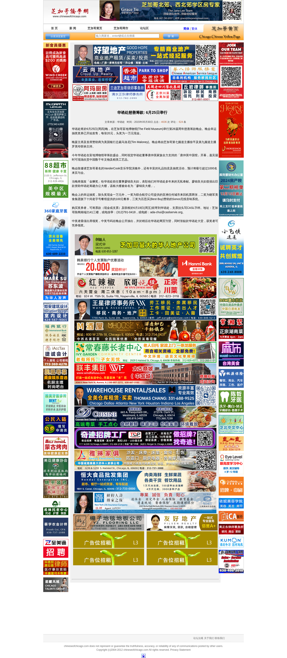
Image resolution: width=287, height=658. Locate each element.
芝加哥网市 (121, 28)
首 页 (54, 28)
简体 (186, 28)
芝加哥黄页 (95, 28)
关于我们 (209, 638)
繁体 (194, 28)
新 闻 (72, 28)
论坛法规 (198, 638)
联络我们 (220, 638)
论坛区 (144, 28)
